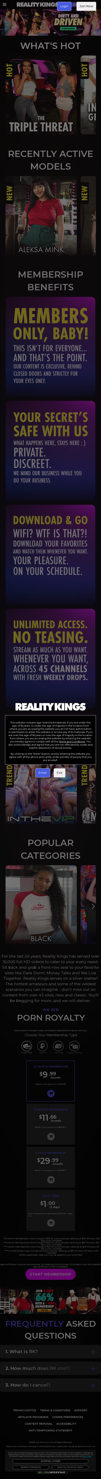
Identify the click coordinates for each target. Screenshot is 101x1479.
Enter (42, 773)
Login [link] (64, 6)
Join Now (86, 6)
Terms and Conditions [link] (72, 741)
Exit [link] (59, 773)
